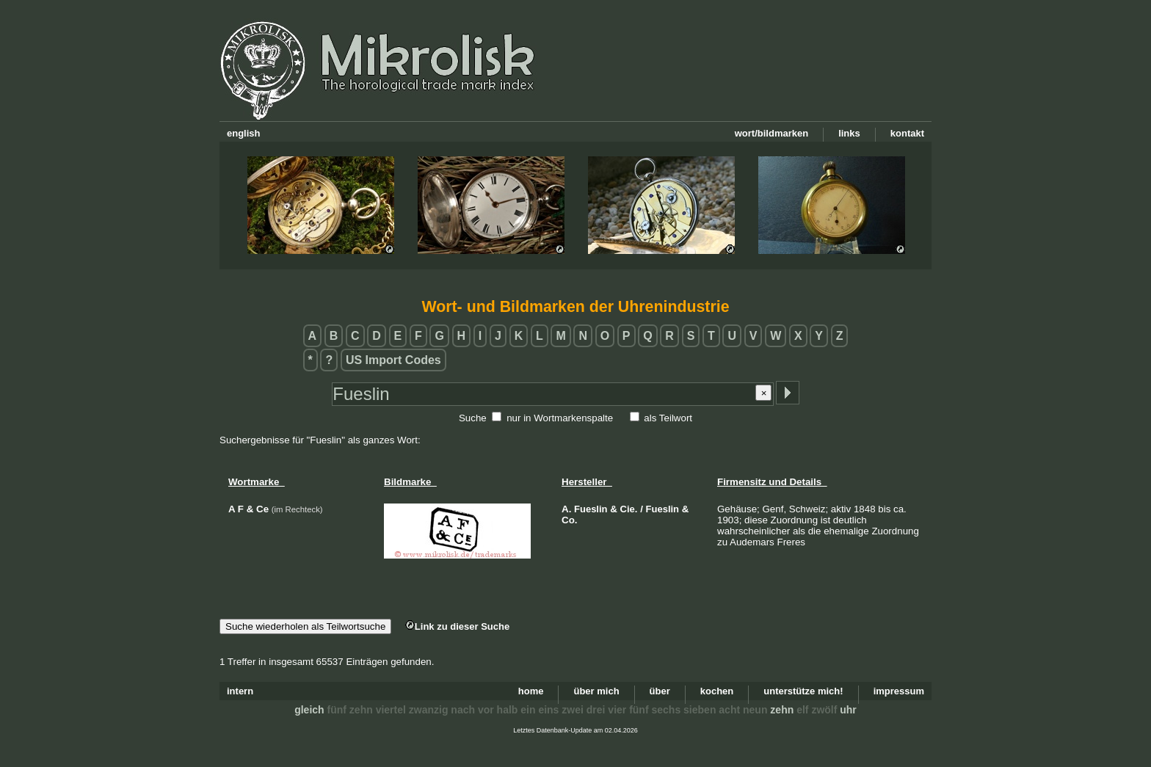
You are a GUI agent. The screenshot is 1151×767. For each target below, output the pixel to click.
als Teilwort (668, 418)
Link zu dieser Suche (457, 626)
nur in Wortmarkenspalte (559, 418)
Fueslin (591, 509)
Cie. (629, 509)
